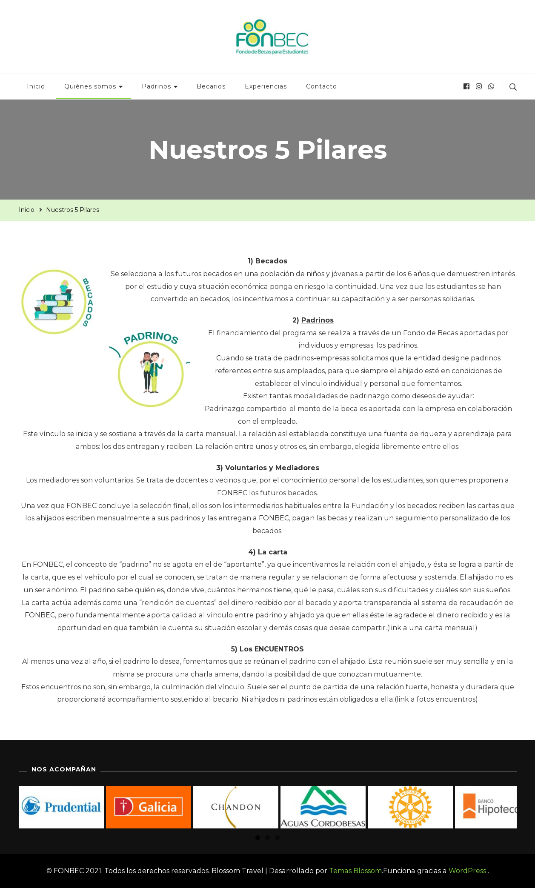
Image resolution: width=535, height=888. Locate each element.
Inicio (36, 86)
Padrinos (156, 86)
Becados (271, 261)
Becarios (211, 86)
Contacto (321, 86)
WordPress (467, 871)
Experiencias (266, 86)
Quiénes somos (90, 86)
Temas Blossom (354, 871)
